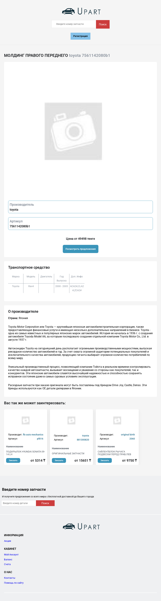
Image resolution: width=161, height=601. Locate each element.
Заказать (13, 460)
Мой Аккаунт (11, 554)
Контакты (9, 577)
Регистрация (80, 36)
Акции (7, 541)
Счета (7, 564)
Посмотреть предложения (80, 249)
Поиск (103, 24)
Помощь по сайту (14, 582)
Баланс (8, 559)
